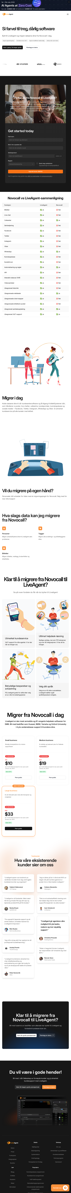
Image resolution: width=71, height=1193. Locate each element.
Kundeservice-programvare (35, 1175)
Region (10, 161)
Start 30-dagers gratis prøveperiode (27, 1087)
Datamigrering (35, 1150)
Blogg (12, 1172)
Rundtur (12, 1163)
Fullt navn (11, 136)
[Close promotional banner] (69, 2)
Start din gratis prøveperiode (26, 1035)
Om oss (58, 1147)
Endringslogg (35, 1158)
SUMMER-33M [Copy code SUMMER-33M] (11, 9)
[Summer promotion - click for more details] (35, 5)
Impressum (58, 1162)
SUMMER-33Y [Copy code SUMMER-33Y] (28, 9)
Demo (12, 1148)
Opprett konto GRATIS (35, 171)
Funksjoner (12, 1155)
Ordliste (12, 1175)
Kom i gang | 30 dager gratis (12, 47)
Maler (12, 1183)
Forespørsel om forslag (35, 1162)
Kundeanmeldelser (58, 1154)
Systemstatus (35, 1154)
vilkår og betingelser (33, 176)
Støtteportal (35, 1147)
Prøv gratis (18, 777)
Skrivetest (13, 1187)
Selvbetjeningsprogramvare (35, 1183)
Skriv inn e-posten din (15, 144)
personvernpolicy (47, 176)
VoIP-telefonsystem (35, 1179)
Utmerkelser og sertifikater (58, 1150)
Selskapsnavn (12, 152)
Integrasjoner (12, 1159)
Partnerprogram (58, 1158)
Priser (12, 1152)
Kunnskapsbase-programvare (35, 1172)
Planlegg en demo (32, 47)
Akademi (12, 1179)
